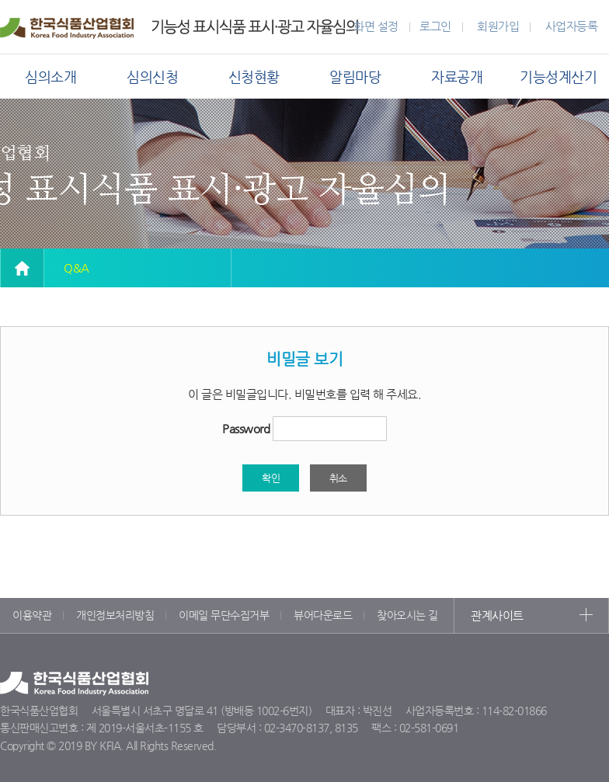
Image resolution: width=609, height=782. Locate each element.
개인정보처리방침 (115, 615)
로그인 (435, 26)
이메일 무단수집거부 (224, 615)
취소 (338, 478)
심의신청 (152, 76)
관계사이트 (497, 615)
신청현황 (254, 76)
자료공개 (456, 76)
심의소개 (50, 76)
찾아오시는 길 (407, 615)
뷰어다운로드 (323, 615)
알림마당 (355, 76)
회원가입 (498, 26)
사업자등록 (571, 26)
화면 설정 (375, 26)
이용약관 (31, 615)
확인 (271, 478)
